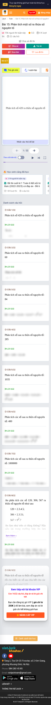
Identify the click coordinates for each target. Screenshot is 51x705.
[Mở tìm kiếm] (24, 12)
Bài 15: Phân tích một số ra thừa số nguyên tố (33, 19)
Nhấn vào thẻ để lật (25, 142)
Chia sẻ (13, 46)
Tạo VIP (32, 13)
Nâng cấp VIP (26, 615)
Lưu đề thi (37, 52)
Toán (11, 19)
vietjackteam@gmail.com (19, 672)
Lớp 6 (4, 19)
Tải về (37, 46)
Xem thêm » (11, 535)
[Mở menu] (10, 12)
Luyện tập (30, 70)
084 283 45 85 (16, 668)
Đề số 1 (5, 61)
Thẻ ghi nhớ (11, 70)
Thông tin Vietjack (12, 689)
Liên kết (7, 684)
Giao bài (13, 52)
